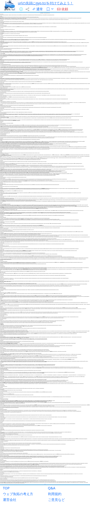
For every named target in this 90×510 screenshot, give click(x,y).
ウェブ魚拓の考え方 (18, 494)
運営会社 (9, 499)
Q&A (51, 488)
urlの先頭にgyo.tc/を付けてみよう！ (45, 3)
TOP (6, 488)
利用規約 (54, 494)
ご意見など (56, 499)
